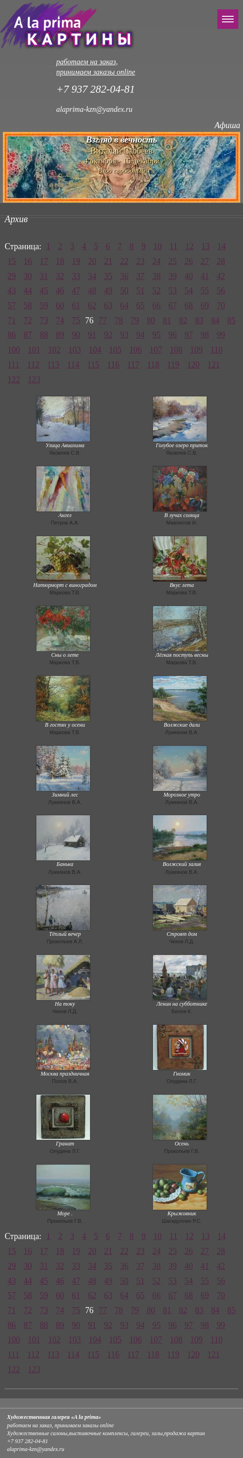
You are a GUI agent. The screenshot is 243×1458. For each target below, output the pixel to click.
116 (113, 364)
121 (213, 364)
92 (108, 335)
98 (205, 335)
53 (172, 290)
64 (124, 305)
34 (92, 276)
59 (44, 305)
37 (140, 276)
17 (44, 261)
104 (95, 349)
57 (11, 305)
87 (28, 335)
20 (92, 261)
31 (44, 276)
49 (108, 290)
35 (108, 276)
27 (205, 261)
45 (44, 290)
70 (221, 305)
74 (60, 320)
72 (28, 320)
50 (124, 290)
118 (153, 364)
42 (221, 276)
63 (108, 305)
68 (189, 305)
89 (60, 335)
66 (157, 305)
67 (172, 305)
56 (221, 290)
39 (172, 276)
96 (172, 335)
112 (33, 364)
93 (124, 335)
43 (11, 290)
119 (173, 364)
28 (221, 261)
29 (11, 276)
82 (183, 320)
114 (73, 364)
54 (189, 290)
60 (60, 305)
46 (60, 290)
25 (172, 261)
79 (135, 320)
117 (133, 364)
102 (54, 349)
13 (205, 246)
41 (205, 276)
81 (167, 320)
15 (11, 261)
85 (231, 320)
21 (108, 261)
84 (215, 320)
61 (76, 305)
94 (140, 335)
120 (193, 364)
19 (76, 261)
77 (102, 320)
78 (119, 320)
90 (76, 335)
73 (44, 320)
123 (34, 379)
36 (124, 276)
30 (28, 276)
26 (189, 261)
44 (28, 290)
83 (199, 320)
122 (13, 379)
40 (189, 276)
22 (124, 261)
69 (205, 305)
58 (28, 305)
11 (173, 246)
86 (11, 335)
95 (157, 335)
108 (176, 349)
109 (196, 349)
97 (189, 335)
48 (92, 290)
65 (140, 305)
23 (140, 261)
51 (140, 290)
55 (205, 290)
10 (157, 246)
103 (75, 349)
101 (34, 349)
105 (115, 349)
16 (28, 261)
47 (76, 290)
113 (53, 364)
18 (60, 261)
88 (44, 335)
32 (60, 276)
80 (151, 320)
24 (157, 261)
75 (76, 320)
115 (93, 364)
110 (216, 349)
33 (76, 276)
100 (13, 349)
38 (157, 276)
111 (13, 364)
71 (11, 320)
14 (221, 246)
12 (189, 246)
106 (135, 349)
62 (92, 305)
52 (157, 290)
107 (156, 349)
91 (92, 335)
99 (221, 335)
